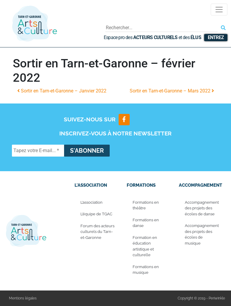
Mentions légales (23, 298)
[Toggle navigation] (219, 10)
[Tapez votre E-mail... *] (38, 151)
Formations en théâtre (146, 205)
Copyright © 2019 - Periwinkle (201, 298)
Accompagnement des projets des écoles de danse (202, 208)
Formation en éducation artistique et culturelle (145, 246)
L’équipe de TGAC (96, 214)
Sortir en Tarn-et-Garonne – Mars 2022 (172, 91)
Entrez (216, 37)
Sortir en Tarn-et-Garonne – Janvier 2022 (61, 91)
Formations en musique (146, 270)
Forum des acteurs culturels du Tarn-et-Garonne (97, 232)
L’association (91, 202)
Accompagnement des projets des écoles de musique (202, 235)
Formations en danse (146, 223)
